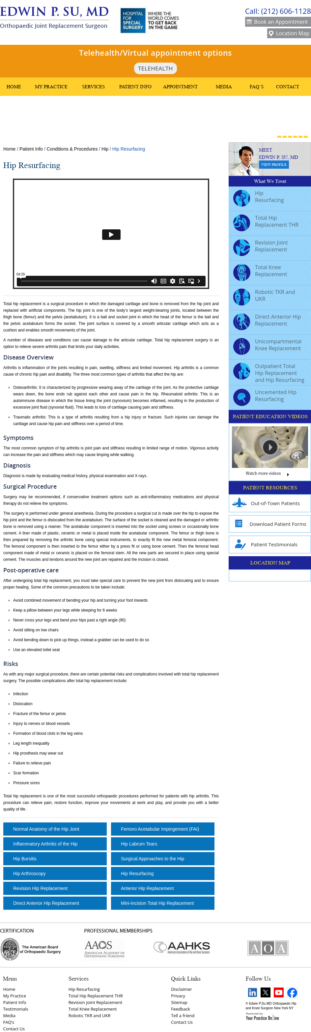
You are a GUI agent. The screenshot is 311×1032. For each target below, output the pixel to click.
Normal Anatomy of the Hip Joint (46, 829)
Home (14, 86)
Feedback (180, 1009)
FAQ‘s (8, 1022)
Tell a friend (182, 1015)
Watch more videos (270, 475)
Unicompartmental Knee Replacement (267, 346)
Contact (287, 86)
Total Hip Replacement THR (265, 222)
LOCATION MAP (270, 563)
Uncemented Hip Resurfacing (265, 396)
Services (93, 86)
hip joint (83, 310)
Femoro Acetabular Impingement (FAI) (160, 829)
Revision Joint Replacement (260, 247)
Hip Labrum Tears (139, 843)
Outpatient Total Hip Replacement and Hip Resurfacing (268, 373)
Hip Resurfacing (137, 873)
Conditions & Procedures (72, 149)
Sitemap (179, 1002)
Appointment (180, 86)
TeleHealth (155, 68)
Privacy (178, 996)
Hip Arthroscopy (29, 873)
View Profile (274, 164)
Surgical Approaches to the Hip (152, 858)
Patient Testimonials (265, 544)
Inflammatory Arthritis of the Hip (45, 843)
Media (224, 86)
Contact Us (14, 1029)
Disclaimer (181, 989)
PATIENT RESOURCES (270, 488)
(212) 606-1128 (286, 11)
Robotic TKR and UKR (264, 296)
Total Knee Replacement (260, 271)
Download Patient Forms (269, 524)
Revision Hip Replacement (40, 888)
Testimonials (15, 1009)
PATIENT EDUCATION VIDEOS (270, 416)
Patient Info (135, 86)
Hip (104, 149)
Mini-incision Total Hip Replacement (157, 903)
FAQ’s (257, 86)
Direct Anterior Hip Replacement (46, 903)
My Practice (51, 86)
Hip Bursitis (25, 858)
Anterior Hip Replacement (147, 888)
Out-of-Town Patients (266, 503)
